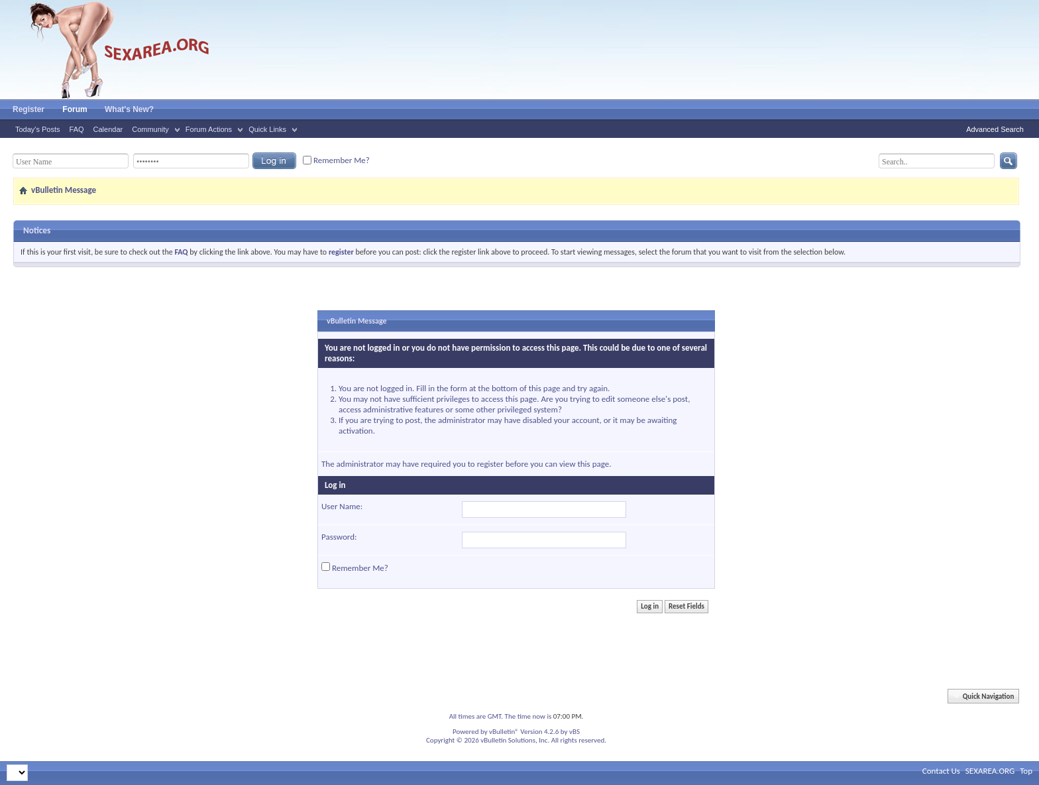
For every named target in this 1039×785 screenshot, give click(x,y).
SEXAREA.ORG (989, 771)
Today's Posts (37, 129)
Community (150, 129)
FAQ (77, 129)
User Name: (341, 506)
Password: (338, 537)
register (490, 464)
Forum (74, 109)
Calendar (108, 129)
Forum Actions (209, 129)
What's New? (129, 109)
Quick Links (267, 129)
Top (1026, 771)
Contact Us (941, 771)
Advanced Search (995, 129)
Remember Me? (336, 160)
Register (28, 109)
